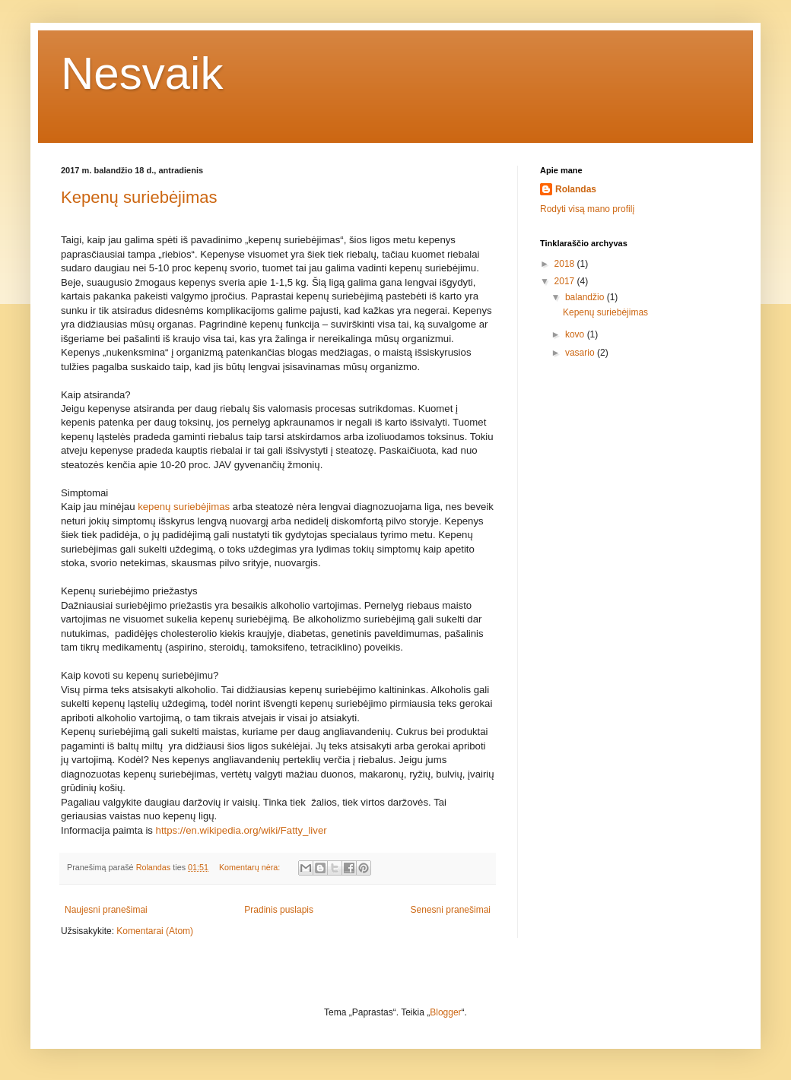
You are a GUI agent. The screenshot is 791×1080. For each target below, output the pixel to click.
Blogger (445, 1012)
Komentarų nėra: (250, 867)
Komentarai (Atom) (154, 931)
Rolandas (575, 189)
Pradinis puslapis (278, 909)
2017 (565, 281)
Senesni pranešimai (451, 909)
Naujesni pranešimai (106, 909)
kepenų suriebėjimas (184, 506)
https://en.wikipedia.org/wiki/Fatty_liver (241, 830)
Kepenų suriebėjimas (139, 197)
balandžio (586, 297)
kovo (576, 334)
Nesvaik (142, 73)
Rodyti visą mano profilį (587, 209)
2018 (565, 263)
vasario (581, 352)
